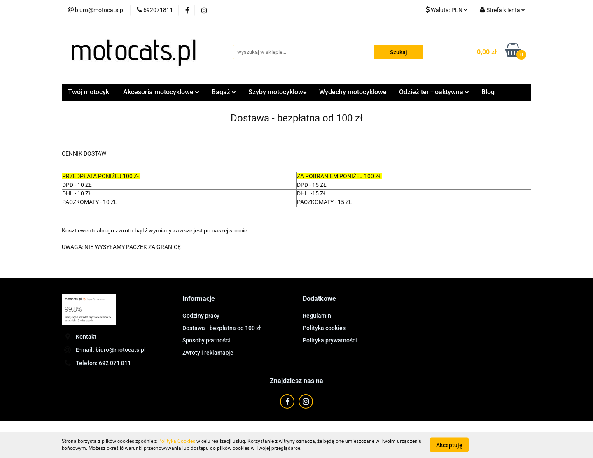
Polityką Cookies (176, 441)
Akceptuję (449, 445)
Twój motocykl (89, 92)
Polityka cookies (324, 328)
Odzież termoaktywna (434, 92)
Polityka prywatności (330, 340)
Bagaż (224, 92)
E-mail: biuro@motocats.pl (111, 349)
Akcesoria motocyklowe (161, 92)
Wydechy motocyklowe (353, 92)
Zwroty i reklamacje (207, 352)
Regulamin (317, 315)
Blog (488, 92)
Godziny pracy (200, 315)
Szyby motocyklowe (277, 92)
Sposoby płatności (206, 340)
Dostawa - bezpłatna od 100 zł (221, 328)
